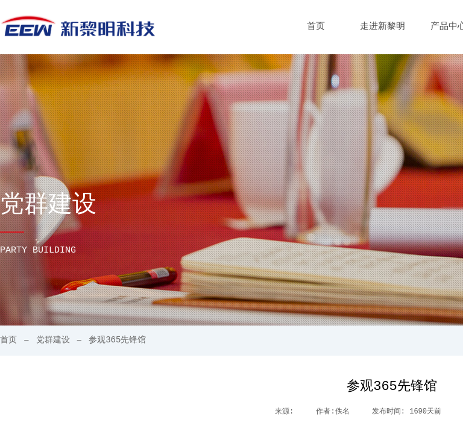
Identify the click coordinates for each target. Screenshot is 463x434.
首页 (316, 27)
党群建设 (53, 340)
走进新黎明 (382, 27)
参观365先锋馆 (117, 340)
